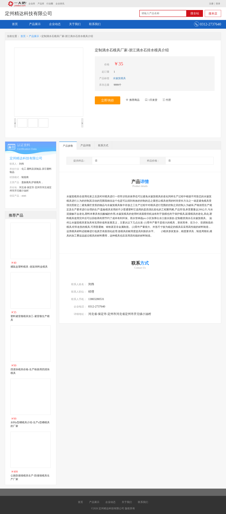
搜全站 (194, 13)
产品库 (41, 3)
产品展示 (35, 24)
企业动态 (55, 24)
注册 (211, 3)
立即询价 (107, 100)
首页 (15, 24)
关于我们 (75, 24)
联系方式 (103, 145)
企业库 (32, 3)
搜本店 (213, 13)
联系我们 (95, 24)
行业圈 (50, 3)
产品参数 (68, 145)
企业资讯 (60, 3)
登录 (218, 3)
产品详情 (85, 145)
